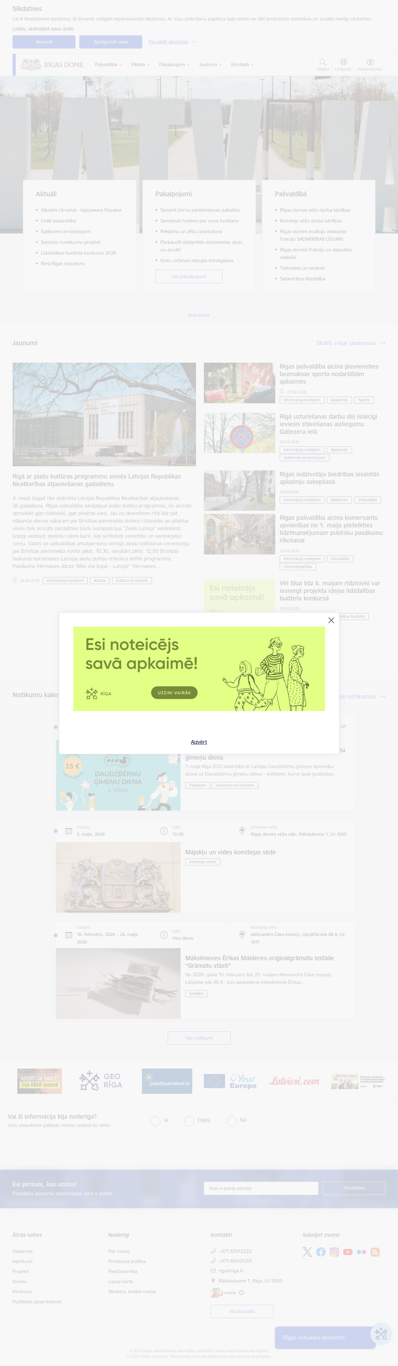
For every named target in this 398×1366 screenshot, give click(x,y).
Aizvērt (199, 742)
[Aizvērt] (331, 620)
